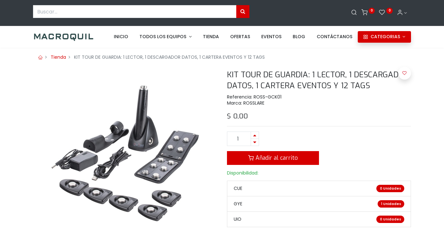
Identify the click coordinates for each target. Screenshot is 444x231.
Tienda (58, 57)
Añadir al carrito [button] (273, 158)
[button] (404, 73)
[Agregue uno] (255, 135)
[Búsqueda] (242, 11)
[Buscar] (354, 13)
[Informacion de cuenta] (402, 13)
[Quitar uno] (255, 142)
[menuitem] (121, 37)
